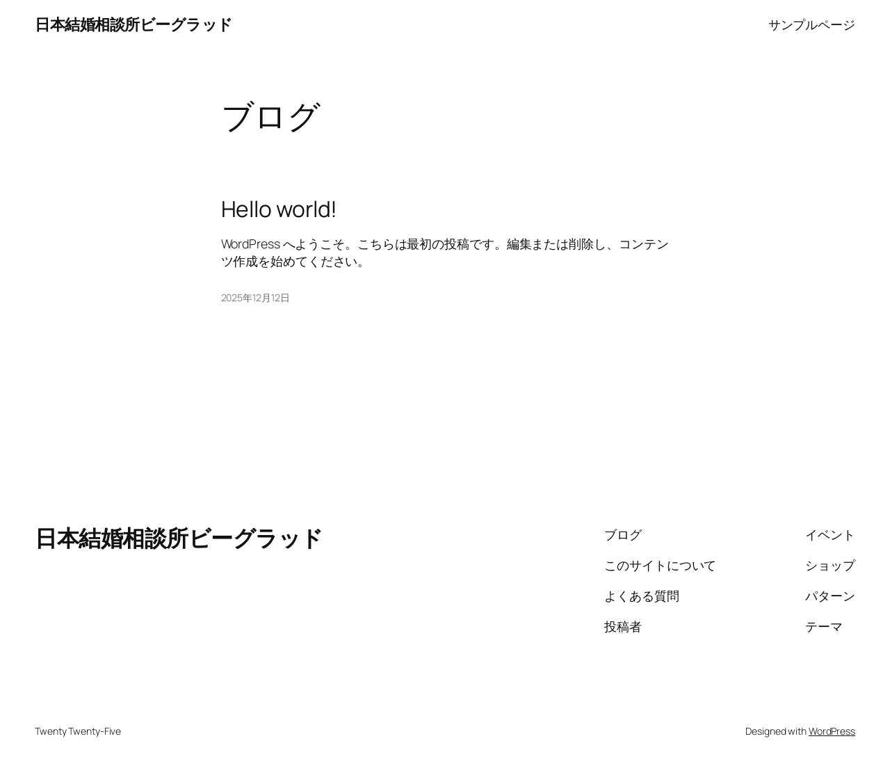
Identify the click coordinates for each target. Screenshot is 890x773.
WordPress (832, 731)
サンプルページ (811, 24)
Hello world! (279, 209)
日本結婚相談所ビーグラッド (134, 24)
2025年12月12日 (255, 297)
